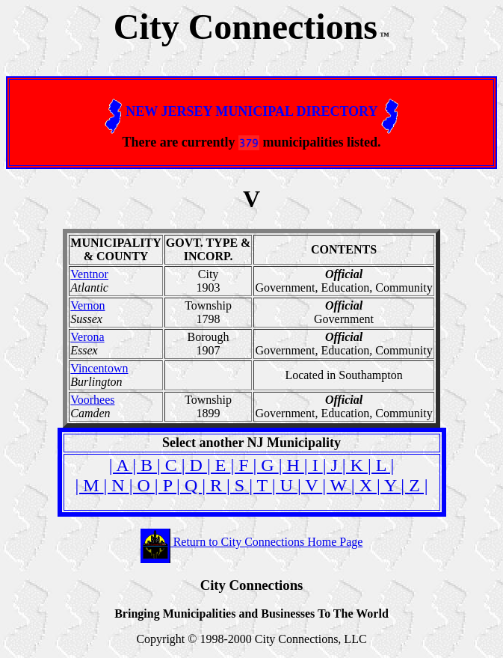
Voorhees (92, 399)
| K (355, 465)
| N (116, 485)
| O (142, 485)
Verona (87, 336)
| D (194, 465)
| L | (381, 465)
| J (332, 465)
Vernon (87, 305)
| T (260, 485)
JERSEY (186, 111)
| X (364, 485)
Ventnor (89, 274)
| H (291, 465)
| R (214, 485)
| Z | (414, 485)
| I (313, 465)
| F (241, 465)
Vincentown (99, 368)
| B (144, 465)
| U (284, 485)
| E (218, 465)
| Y (389, 485)
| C (169, 465)
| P (165, 485)
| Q (189, 485)
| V (309, 485)
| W (336, 485)
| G (266, 465)
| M (89, 485)
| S (237, 485)
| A (121, 465)
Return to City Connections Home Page (252, 541)
